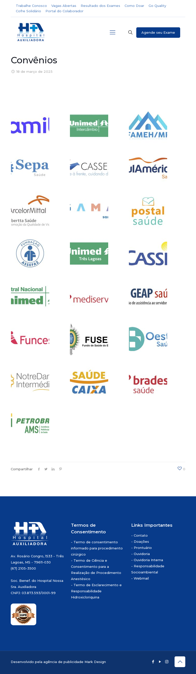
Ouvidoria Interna (148, 560)
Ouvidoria (142, 554)
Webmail (141, 578)
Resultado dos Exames (100, 6)
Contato (141, 535)
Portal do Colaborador (64, 11)
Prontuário (143, 548)
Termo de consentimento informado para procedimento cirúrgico (97, 548)
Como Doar (134, 6)
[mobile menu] (112, 32)
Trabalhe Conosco (31, 6)
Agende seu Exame (158, 32)
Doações (141, 541)
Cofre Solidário (28, 11)
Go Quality (157, 6)
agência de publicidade (63, 662)
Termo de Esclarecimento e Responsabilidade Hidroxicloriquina (96, 591)
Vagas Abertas (63, 6)
